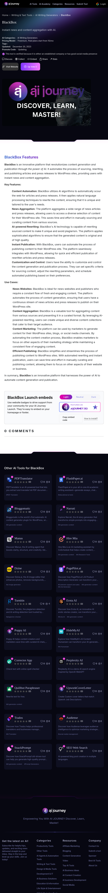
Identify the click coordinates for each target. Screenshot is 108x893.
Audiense (72, 717)
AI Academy (45, 4)
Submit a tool (95, 851)
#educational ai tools (65, 495)
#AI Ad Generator (64, 587)
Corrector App (23, 660)
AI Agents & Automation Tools (48, 857)
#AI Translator (11, 734)
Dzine (18, 568)
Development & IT (45, 874)
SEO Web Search (76, 747)
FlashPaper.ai (74, 478)
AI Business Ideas (71, 870)
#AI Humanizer (63, 647)
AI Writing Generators (46, 15)
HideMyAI (73, 630)
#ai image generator (13, 585)
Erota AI (71, 600)
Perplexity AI (74, 660)
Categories (57, 4)
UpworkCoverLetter (78, 688)
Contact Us (94, 846)
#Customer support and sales (68, 585)
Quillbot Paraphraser (27, 688)
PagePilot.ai (73, 568)
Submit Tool (82, 4)
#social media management (68, 734)
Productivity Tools (45, 846)
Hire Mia (71, 538)
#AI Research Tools (83, 555)
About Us (93, 865)
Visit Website (10, 66)
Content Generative (72, 856)
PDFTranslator (23, 478)
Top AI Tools (68, 865)
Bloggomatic (22, 508)
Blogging (67, 851)
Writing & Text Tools (21, 15)
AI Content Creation (72, 875)
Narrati (70, 508)
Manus (18, 538)
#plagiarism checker (13, 617)
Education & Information (48, 883)
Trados (18, 717)
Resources (70, 4)
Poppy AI (20, 630)
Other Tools (42, 851)
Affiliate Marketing (71, 846)
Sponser (92, 856)
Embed (32, 59)
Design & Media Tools (47, 869)
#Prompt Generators (31, 764)
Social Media (68, 885)
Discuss (7, 59)
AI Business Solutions (47, 878)
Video (65, 860)
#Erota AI (61, 617)
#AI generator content (14, 525)
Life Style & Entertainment (49, 888)
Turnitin (19, 600)
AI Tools (33, 4)
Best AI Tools (95, 860)
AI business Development (74, 880)
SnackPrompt (22, 747)
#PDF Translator (12, 495)
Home (5, 15)
